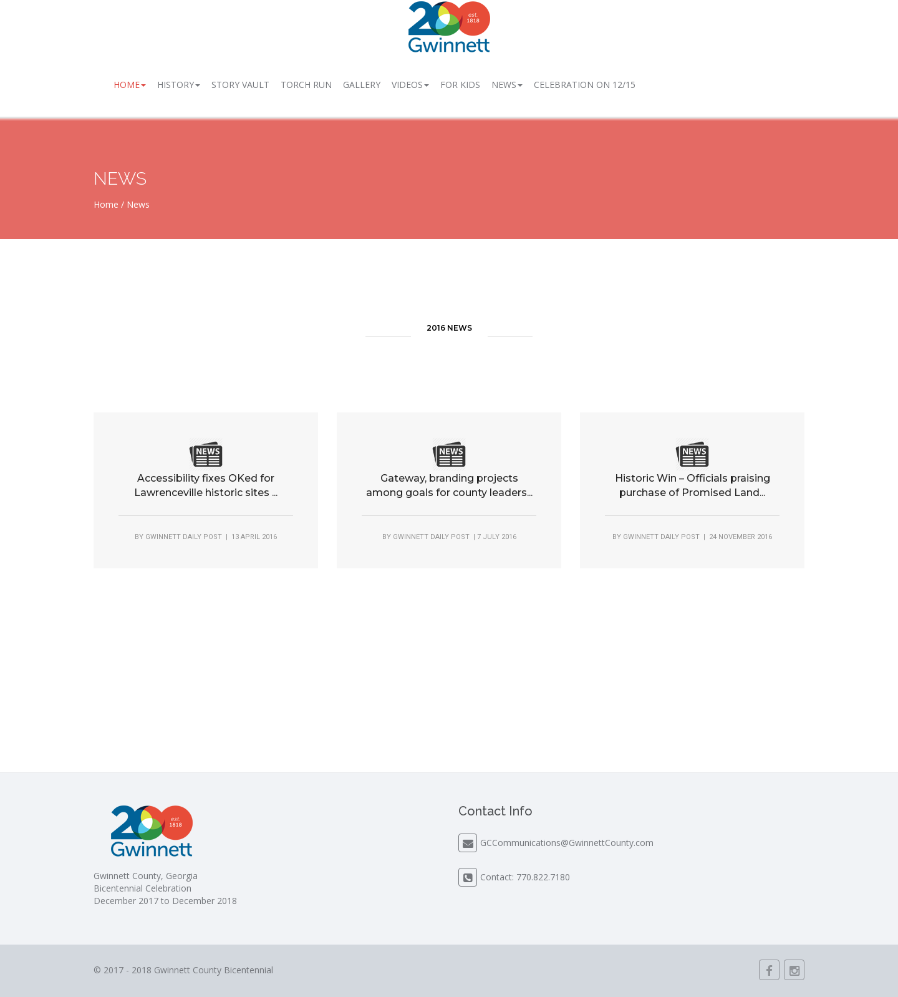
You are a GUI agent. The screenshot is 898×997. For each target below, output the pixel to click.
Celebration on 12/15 (584, 84)
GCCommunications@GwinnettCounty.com (567, 843)
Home (129, 84)
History (178, 84)
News (507, 84)
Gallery (361, 84)
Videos (410, 84)
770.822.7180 (543, 877)
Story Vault (240, 84)
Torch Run (306, 84)
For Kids (460, 84)
